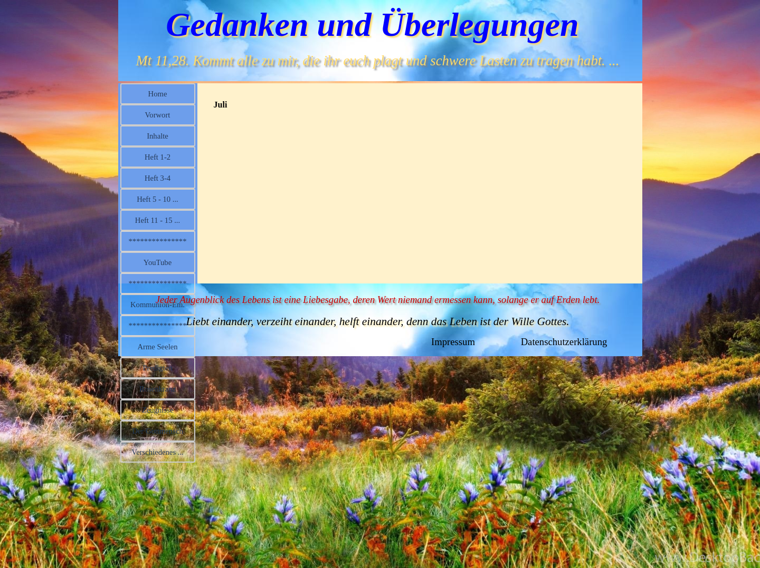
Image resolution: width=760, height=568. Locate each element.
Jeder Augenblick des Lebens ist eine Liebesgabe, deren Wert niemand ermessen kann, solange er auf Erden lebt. (378, 299)
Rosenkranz (157, 389)
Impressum (453, 341)
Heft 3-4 (157, 178)
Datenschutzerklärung (564, 341)
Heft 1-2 (157, 157)
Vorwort (157, 115)
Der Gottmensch (157, 431)
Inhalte (157, 136)
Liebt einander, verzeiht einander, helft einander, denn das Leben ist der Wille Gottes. (377, 321)
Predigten (157, 368)
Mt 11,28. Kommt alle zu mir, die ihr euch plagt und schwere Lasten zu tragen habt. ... (378, 60)
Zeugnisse (157, 410)
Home (157, 94)
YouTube (158, 262)
